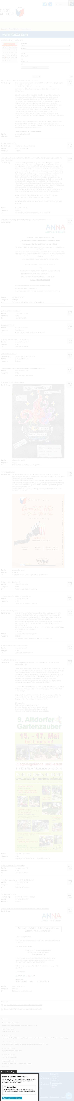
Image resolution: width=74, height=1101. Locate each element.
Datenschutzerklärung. (14, 1082)
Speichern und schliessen (12, 1098)
